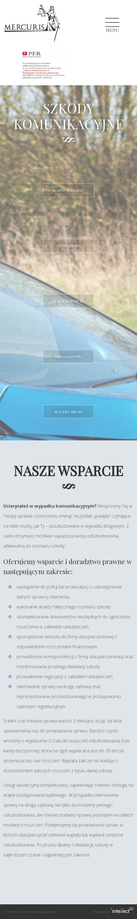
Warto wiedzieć (68, 190)
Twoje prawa (68, 245)
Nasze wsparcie (68, 301)
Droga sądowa (68, 356)
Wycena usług (68, 411)
